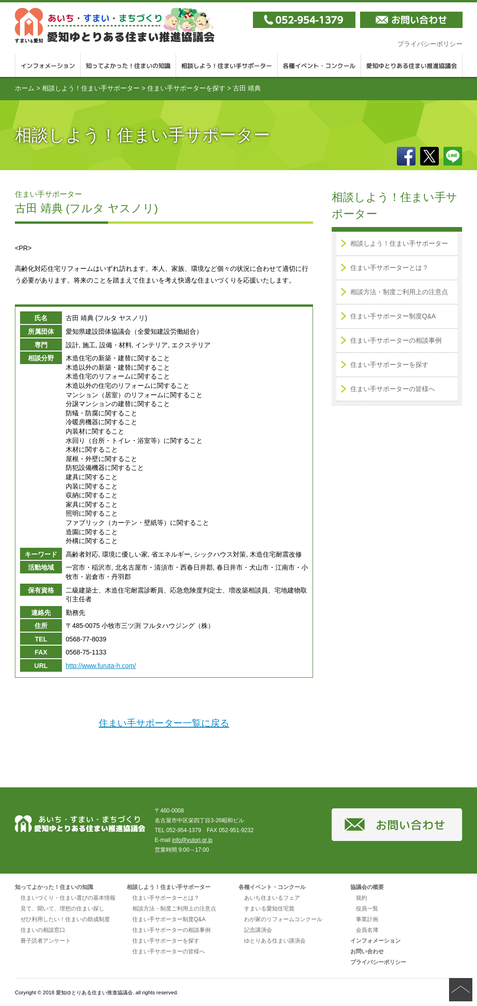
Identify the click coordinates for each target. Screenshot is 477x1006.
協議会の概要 (367, 887)
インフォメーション (48, 65)
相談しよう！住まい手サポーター (227, 65)
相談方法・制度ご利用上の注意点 (399, 292)
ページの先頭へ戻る (460, 989)
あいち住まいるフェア (272, 898)
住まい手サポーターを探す (186, 88)
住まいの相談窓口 (42, 930)
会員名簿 (367, 930)
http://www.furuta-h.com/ (101, 665)
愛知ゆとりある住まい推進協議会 (412, 65)
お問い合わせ (367, 951)
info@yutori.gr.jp (192, 840)
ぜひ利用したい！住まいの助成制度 (65, 919)
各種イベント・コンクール (319, 65)
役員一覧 (367, 908)
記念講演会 (258, 930)
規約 (361, 898)
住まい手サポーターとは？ (389, 267)
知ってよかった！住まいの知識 (128, 65)
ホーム (24, 88)
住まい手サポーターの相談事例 (396, 340)
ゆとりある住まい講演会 (275, 940)
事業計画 (367, 919)
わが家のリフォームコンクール (283, 919)
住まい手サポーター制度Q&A (393, 316)
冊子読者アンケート (45, 940)
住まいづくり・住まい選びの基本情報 (68, 898)
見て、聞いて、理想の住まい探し (62, 908)
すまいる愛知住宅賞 (269, 908)
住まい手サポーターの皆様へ (392, 389)
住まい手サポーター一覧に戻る (164, 723)
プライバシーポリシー (430, 44)
